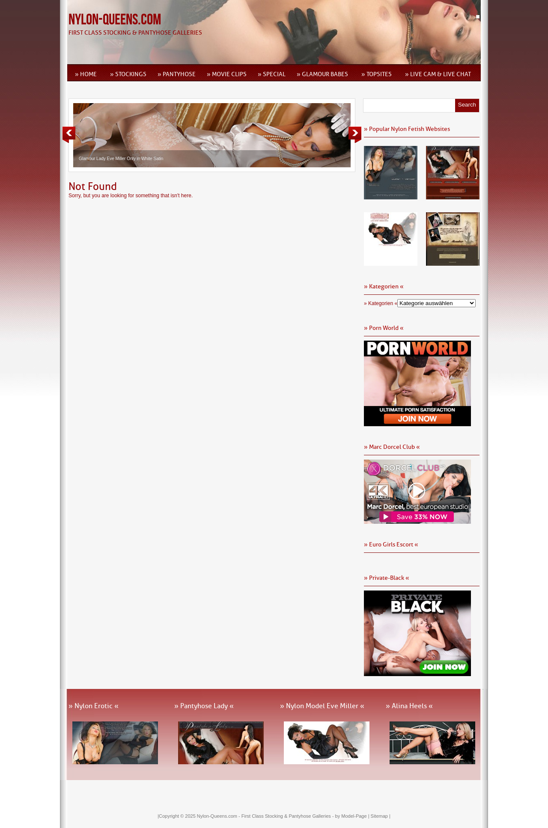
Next (354, 135)
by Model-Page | (353, 816)
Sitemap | (380, 816)
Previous (69, 135)
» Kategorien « (380, 303)
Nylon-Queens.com (114, 20)
